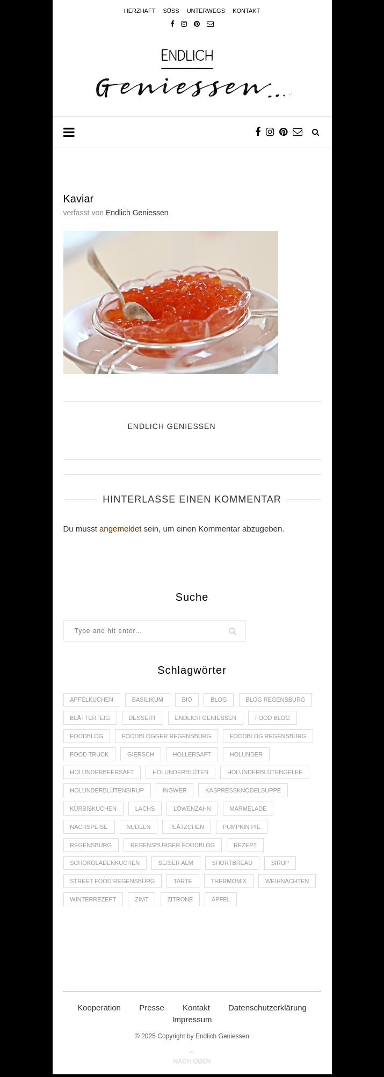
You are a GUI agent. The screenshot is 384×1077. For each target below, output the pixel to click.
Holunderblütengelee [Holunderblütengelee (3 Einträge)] (267, 773)
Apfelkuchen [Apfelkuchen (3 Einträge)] (92, 700)
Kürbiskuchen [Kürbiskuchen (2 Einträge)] (93, 810)
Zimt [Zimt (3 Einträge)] (142, 902)
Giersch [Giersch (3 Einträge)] (141, 755)
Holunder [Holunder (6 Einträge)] (248, 755)
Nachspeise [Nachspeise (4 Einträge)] (89, 828)
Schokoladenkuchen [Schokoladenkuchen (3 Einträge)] (105, 865)
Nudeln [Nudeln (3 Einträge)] (139, 828)
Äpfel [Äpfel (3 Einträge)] (222, 902)
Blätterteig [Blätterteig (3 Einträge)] (90, 718)
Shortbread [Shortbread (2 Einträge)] (233, 865)
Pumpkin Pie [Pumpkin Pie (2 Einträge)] (243, 828)
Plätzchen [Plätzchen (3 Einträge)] (187, 828)
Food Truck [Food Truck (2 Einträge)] (90, 755)
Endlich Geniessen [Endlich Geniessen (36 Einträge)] (207, 718)
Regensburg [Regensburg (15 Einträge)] (91, 846)
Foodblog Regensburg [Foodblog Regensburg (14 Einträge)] (270, 736)
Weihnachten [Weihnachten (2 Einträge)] (289, 883)
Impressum (192, 1022)
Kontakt (246, 11)
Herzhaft (140, 11)
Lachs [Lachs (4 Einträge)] (146, 810)
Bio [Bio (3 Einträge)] (188, 700)
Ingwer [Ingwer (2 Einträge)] (175, 791)
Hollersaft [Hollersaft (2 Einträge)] (193, 755)
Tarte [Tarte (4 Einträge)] (184, 883)
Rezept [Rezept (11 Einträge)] (246, 846)
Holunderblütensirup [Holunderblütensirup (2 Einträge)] (107, 791)
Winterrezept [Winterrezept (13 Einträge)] (93, 902)
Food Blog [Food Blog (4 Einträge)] (274, 718)
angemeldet (120, 528)
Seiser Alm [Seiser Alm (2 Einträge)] (176, 865)
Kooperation (99, 1010)
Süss (171, 11)
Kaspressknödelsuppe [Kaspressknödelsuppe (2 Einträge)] (245, 791)
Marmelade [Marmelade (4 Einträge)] (250, 810)
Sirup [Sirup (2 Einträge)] (282, 865)
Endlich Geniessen (137, 212)
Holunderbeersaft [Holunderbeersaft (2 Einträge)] (102, 773)
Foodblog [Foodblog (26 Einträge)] (87, 736)
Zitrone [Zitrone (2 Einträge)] (181, 902)
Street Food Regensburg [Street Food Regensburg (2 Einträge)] (113, 883)
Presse (151, 1010)
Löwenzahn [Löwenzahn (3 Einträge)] (193, 810)
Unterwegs (206, 11)
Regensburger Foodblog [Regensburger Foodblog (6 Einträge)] (173, 846)
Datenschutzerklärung (267, 1010)
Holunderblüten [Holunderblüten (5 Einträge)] (181, 773)
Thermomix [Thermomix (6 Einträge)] (230, 883)
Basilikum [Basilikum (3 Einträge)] (148, 700)
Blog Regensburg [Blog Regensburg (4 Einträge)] (278, 700)
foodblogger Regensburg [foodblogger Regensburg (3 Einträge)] (167, 736)
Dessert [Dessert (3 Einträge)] (143, 718)
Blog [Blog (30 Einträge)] (220, 700)
